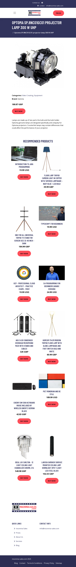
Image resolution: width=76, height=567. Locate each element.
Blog (17, 545)
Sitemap (59, 563)
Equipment (38, 95)
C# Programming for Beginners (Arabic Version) (51, 286)
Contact (22, 563)
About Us (19, 537)
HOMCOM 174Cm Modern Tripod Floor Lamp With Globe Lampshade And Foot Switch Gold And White (52, 346)
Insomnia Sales (21, 528)
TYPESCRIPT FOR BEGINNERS (52, 223)
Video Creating (27, 95)
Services (19, 541)
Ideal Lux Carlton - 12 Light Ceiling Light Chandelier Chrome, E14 (24, 465)
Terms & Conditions (34, 563)
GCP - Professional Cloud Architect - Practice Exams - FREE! (24, 286)
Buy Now (18, 111)
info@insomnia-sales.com (54, 6)
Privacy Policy (49, 563)
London (42, 6)
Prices (58, 13)
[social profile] (42, 3)
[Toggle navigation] (14, 13)
